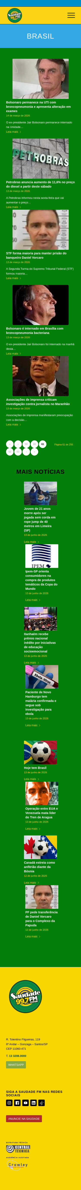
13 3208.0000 (17, 1056)
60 (34, 444)
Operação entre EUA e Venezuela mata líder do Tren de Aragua (41, 813)
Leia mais (14, 131)
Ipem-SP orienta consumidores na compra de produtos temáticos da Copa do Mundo (41, 580)
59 (26, 444)
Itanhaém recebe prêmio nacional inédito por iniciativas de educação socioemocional (40, 642)
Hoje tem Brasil (35, 768)
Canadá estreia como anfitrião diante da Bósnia (39, 867)
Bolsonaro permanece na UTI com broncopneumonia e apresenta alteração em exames (38, 107)
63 (18, 451)
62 (10, 451)
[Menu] (69, 15)
